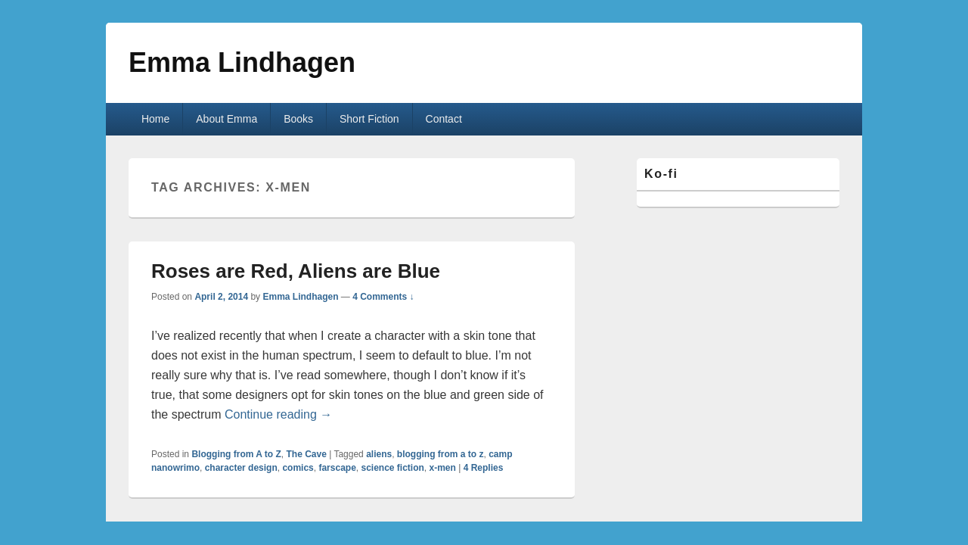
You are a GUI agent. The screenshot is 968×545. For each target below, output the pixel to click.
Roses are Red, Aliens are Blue (295, 271)
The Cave (306, 454)
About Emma (226, 119)
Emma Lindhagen (242, 62)
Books (298, 119)
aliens (379, 454)
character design (241, 467)
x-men (443, 467)
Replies (484, 467)
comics (297, 467)
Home (155, 119)
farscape (336, 467)
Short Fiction (369, 119)
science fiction (392, 467)
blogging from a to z (440, 454)
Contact (444, 119)
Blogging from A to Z (236, 454)
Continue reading (278, 414)
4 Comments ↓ (383, 296)
